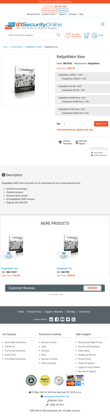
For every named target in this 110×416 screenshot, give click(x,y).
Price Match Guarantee (15, 358)
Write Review (97, 153)
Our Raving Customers (15, 350)
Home (21, 311)
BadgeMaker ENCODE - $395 (73, 90)
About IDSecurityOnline (15, 342)
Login (97, 35)
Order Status (84, 350)
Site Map (71, 311)
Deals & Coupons (49, 10)
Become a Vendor (49, 358)
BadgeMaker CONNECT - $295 (74, 78)
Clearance (63, 10)
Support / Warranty (54, 311)
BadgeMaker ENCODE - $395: (70, 86)
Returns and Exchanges (89, 346)
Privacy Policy (34, 311)
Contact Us (84, 311)
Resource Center (33, 14)
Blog (81, 14)
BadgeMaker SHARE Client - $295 (75, 113)
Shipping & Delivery (87, 354)
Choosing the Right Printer (90, 342)
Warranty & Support (87, 371)
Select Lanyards (48, 363)
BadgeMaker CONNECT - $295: (71, 75)
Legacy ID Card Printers (89, 367)
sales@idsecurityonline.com (56, 396)
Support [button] (62, 14)
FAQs (43, 346)
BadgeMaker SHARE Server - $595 (75, 101)
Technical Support (86, 363)
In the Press (10, 354)
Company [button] (72, 14)
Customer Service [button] (49, 14)
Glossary (45, 350)
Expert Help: (54, 6)
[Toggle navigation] (103, 24)
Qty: (58, 123)
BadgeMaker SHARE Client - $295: (72, 109)
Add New (92, 287)
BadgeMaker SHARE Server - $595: (72, 97)
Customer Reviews (98, 155)
